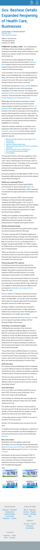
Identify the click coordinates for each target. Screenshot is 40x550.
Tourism (14, 518)
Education (13, 510)
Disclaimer (29, 526)
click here (5, 436)
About (26, 510)
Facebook (25, 449)
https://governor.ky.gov (9, 35)
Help (29, 516)
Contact (26, 514)
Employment (9, 512)
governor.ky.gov (8, 447)
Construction (10, 142)
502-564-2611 (6, 33)
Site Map (33, 514)
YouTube (5, 452)
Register (33, 512)
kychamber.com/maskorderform (22, 288)
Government (10, 516)
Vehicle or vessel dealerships (15, 144)
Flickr (6, 538)
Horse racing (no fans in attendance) (18, 149)
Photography (10, 153)
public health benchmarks (12, 93)
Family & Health (10, 514)
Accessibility (30, 528)
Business (6, 510)
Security (26, 524)
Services (26, 512)
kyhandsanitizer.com (28, 317)
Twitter (31, 449)
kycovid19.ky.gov (19, 447)
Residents (6, 518)
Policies (33, 524)
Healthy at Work (25, 86)
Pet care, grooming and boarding (17, 151)
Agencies (32, 510)
